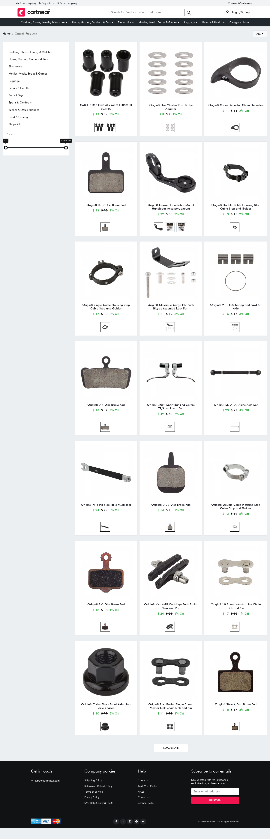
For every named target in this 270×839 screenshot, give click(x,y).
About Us (143, 791)
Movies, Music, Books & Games (158, 22)
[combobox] (260, 33)
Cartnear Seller (146, 813)
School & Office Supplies (24, 110)
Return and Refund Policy (98, 796)
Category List (239, 22)
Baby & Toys (16, 95)
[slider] (6, 147)
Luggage (189, 22)
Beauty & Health (212, 22)
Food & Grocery (18, 117)
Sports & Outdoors (20, 102)
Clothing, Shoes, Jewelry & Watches (43, 22)
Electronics (124, 22)
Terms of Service (93, 802)
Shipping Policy (93, 791)
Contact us (143, 808)
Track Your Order (147, 796)
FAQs (141, 802)
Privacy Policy (91, 808)
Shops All (14, 124)
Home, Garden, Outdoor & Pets (91, 22)
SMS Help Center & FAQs (98, 813)
